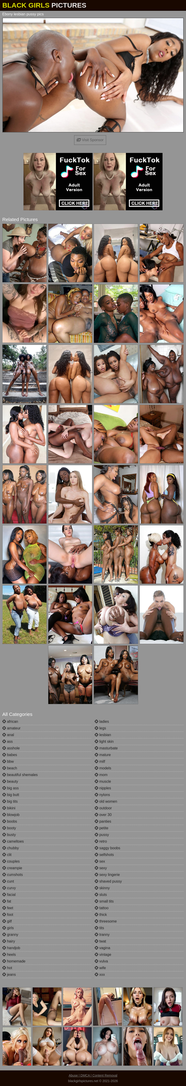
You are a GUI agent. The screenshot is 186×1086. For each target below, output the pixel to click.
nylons (102, 795)
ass (7, 741)
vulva (101, 961)
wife (100, 968)
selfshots (104, 855)
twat (100, 941)
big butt (10, 795)
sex (100, 861)
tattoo (101, 908)
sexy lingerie (107, 875)
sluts (101, 895)
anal (8, 735)
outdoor (103, 808)
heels (9, 955)
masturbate (106, 748)
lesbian (103, 735)
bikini (8, 808)
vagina (102, 948)
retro (101, 841)
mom (101, 775)
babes (9, 755)
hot (7, 968)
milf (100, 761)
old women (106, 801)
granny (10, 935)
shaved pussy (108, 881)
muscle (103, 781)
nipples (103, 788)
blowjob (11, 815)
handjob (11, 948)
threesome (106, 921)
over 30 (103, 815)
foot (7, 915)
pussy (102, 835)
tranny (102, 935)
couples (11, 861)
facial (9, 895)
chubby (10, 848)
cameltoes (13, 841)
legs (100, 728)
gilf (7, 921)
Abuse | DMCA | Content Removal (93, 1075)
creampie (12, 868)
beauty (10, 781)
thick (101, 915)
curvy (9, 888)
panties (103, 821)
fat (6, 901)
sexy (101, 868)
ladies (102, 721)
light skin (104, 741)
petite (101, 828)
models (103, 768)
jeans (9, 974)
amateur (11, 728)
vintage (103, 955)
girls (8, 928)
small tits (104, 901)
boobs (9, 821)
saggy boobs (107, 848)
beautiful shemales (20, 775)
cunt (8, 881)
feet (7, 908)
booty (9, 828)
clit (7, 855)
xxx (100, 974)
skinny (102, 888)
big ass (10, 788)
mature (103, 755)
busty (9, 835)
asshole (11, 748)
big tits (10, 801)
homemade (14, 961)
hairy (8, 941)
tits (99, 928)
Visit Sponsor (90, 140)
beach (9, 768)
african (10, 721)
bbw (8, 761)
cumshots (12, 875)
